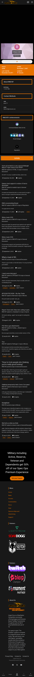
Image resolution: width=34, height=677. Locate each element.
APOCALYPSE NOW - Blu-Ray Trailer (13, 293)
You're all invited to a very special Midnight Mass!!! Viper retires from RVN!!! (15, 166)
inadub (14, 187)
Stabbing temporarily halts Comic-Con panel (16, 384)
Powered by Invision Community (17, 660)
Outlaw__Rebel (16, 328)
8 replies (17, 286)
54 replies (15, 435)
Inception (5, 403)
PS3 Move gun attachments (10, 326)
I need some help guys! (9, 273)
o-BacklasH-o (16, 312)
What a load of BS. (7, 217)
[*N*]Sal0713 (16, 275)
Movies (25, 295)
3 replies (19, 178)
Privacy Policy (9, 656)
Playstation (25, 205)
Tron (3, 342)
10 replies (15, 354)
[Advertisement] (17, 21)
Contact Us (18, 656)
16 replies (16, 320)
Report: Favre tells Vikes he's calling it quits (15, 310)
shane (14, 425)
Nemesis (14, 295)
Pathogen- (15, 344)
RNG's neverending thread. (10, 203)
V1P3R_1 (15, 169)
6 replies (18, 231)
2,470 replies (20, 212)
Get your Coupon (17, 478)
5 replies (15, 336)
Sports (27, 312)
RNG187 (4, 169)
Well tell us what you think (10, 423)
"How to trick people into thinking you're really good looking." (15, 363)
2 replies (15, 377)
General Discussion (21, 259)
